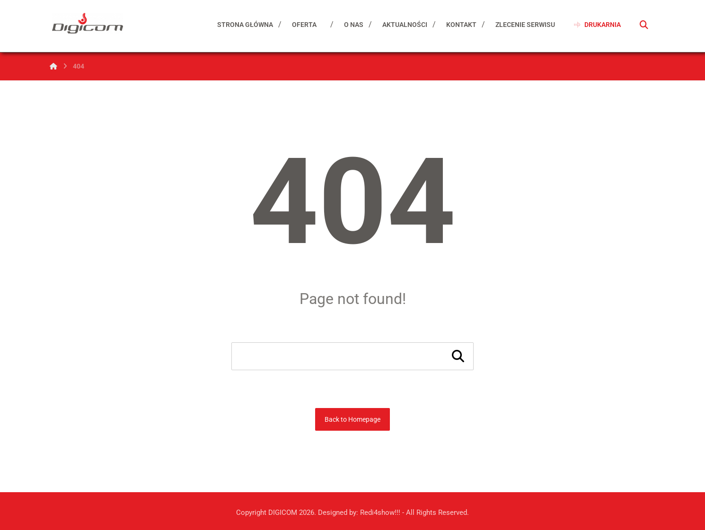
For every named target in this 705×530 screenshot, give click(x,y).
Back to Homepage (352, 419)
